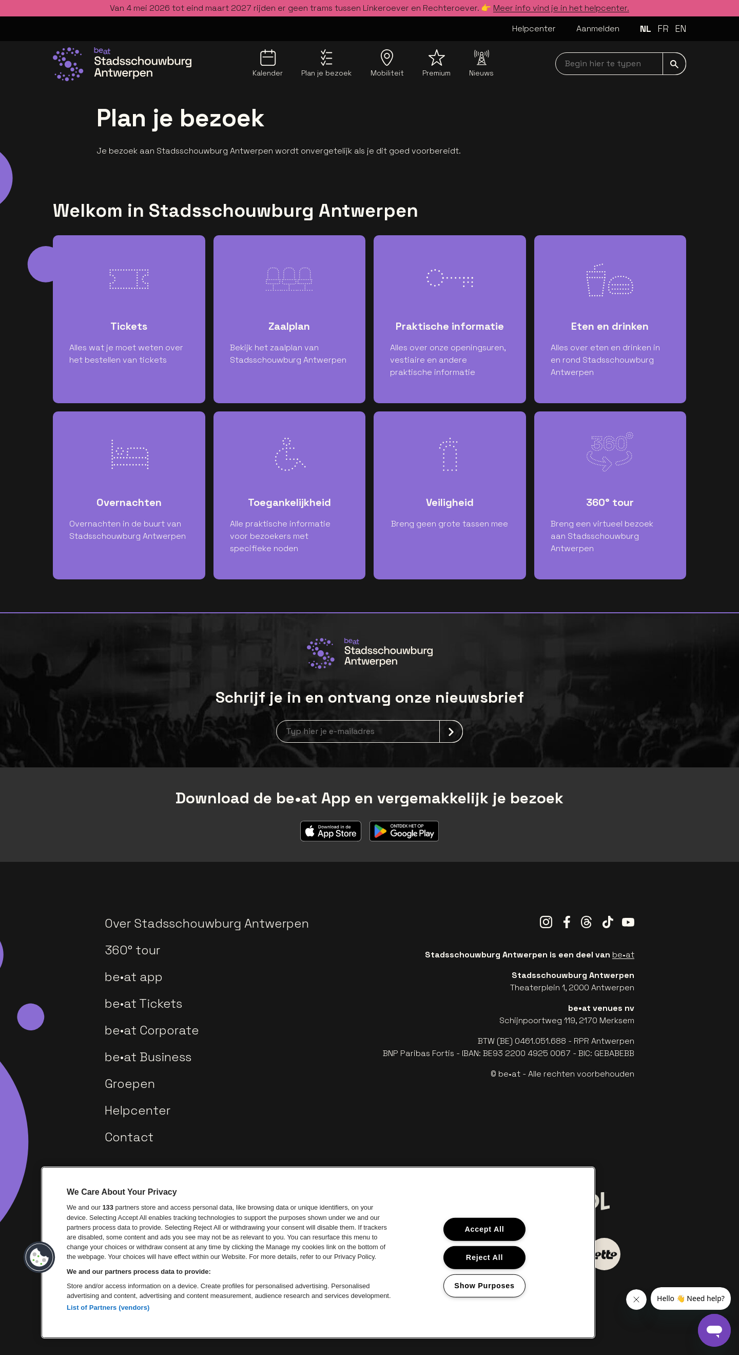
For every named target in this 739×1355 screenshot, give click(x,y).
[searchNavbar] (620, 63)
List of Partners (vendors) (108, 1307)
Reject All (484, 1257)
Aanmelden (597, 28)
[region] (318, 1252)
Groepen (130, 1083)
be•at (623, 954)
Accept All (484, 1229)
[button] (39, 1257)
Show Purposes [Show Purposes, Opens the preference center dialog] (484, 1285)
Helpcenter (534, 28)
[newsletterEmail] (369, 731)
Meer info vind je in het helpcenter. (561, 8)
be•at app (134, 977)
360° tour (132, 950)
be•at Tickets (143, 1003)
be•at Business (148, 1057)
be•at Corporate (152, 1030)
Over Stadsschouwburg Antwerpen (207, 923)
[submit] (674, 63)
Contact (129, 1137)
